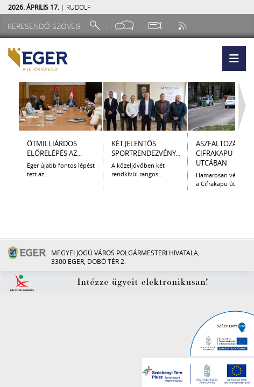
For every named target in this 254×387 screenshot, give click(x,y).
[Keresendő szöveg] (46, 26)
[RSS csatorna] (183, 25)
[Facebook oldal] (124, 25)
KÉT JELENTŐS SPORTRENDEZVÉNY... (145, 148)
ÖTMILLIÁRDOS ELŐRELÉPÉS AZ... (54, 148)
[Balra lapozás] (9, 106)
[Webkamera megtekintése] (154, 25)
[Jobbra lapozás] (244, 106)
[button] (234, 58)
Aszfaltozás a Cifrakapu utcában (221, 153)
